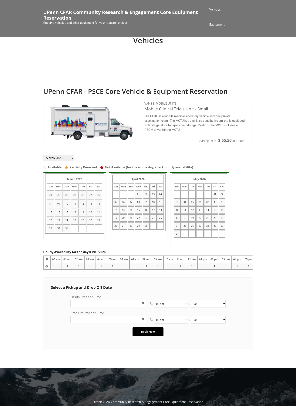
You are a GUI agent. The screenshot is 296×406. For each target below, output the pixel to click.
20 (90, 212)
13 (90, 203)
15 (50, 212)
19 (82, 212)
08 (138, 202)
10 (66, 203)
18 (74, 212)
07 (131, 202)
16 (58, 212)
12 (82, 203)
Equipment (217, 24)
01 (138, 194)
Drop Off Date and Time (87, 313)
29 (50, 228)
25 (74, 220)
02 (146, 194)
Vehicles (215, 9)
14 (98, 203)
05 (115, 202)
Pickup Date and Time (85, 297)
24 (66, 220)
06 (123, 202)
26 (82, 220)
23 (58, 220)
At (151, 303)
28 (98, 220)
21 (98, 212)
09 (58, 203)
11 (74, 203)
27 (90, 220)
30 (58, 228)
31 (66, 228)
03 (153, 194)
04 (160, 194)
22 (50, 220)
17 (66, 212)
